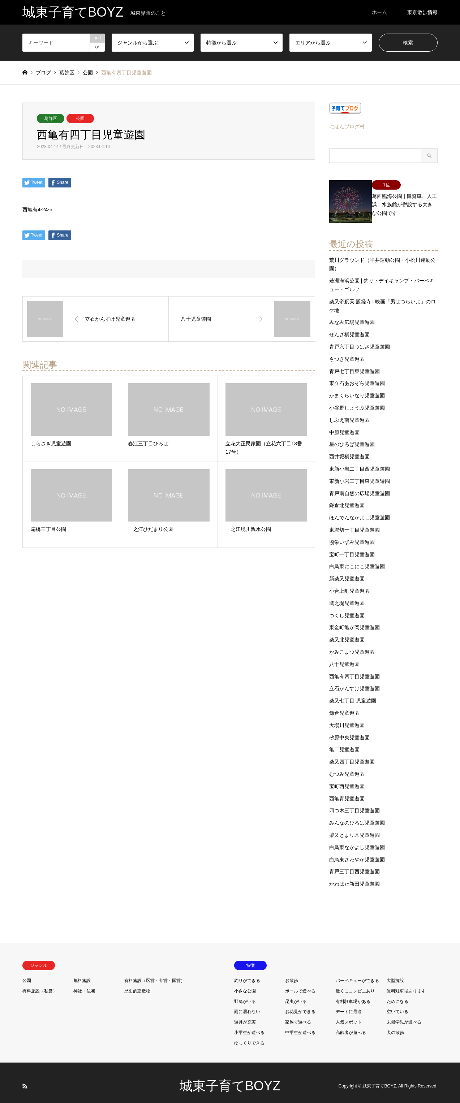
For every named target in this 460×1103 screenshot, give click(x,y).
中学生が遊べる (300, 1025)
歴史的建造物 (137, 984)
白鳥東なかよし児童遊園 (357, 840)
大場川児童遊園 (347, 718)
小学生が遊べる (249, 1025)
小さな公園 (245, 984)
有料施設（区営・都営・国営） (154, 973)
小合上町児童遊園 (349, 584)
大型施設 (395, 973)
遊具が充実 (245, 1015)
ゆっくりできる (249, 1036)
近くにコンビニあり (355, 984)
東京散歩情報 (422, 12)
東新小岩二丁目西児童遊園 (359, 462)
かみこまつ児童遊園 (352, 645)
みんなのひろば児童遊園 (357, 816)
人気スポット (349, 1015)
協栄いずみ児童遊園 (352, 535)
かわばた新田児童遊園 (354, 877)
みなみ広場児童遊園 (352, 316)
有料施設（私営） (39, 984)
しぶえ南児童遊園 (349, 413)
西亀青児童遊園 (347, 792)
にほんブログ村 (347, 126)
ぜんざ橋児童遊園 (349, 328)
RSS (24, 1079)
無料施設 (82, 973)
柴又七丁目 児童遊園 (352, 694)
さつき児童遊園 (347, 352)
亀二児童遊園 (344, 743)
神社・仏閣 (84, 984)
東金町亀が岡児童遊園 (354, 621)
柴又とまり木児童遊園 (354, 828)
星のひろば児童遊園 (352, 438)
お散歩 (291, 973)
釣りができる (247, 973)
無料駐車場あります (406, 984)
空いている (397, 1005)
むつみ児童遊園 (347, 767)
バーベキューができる (357, 973)
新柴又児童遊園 (347, 572)
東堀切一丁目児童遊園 (354, 523)
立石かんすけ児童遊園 (354, 682)
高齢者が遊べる (351, 1025)
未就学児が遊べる (404, 1015)
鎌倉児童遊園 (344, 706)
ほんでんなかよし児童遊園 (359, 511)
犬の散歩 (395, 1025)
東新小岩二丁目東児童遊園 (359, 474)
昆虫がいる (296, 994)
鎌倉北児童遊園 (347, 499)
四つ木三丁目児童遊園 (354, 804)
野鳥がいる (245, 994)
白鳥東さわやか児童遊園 (357, 853)
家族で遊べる (298, 1015)
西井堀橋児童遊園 (349, 450)
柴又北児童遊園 (347, 633)
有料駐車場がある (353, 994)
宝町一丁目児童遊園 (352, 547)
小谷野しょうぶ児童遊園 (357, 401)
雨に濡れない (247, 1005)
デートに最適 (349, 1005)
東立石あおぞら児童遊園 (357, 377)
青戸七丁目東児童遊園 (354, 364)
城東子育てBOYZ (230, 1079)
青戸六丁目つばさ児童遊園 (359, 340)
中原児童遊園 (344, 425)
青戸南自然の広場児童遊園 (359, 486)
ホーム (379, 12)
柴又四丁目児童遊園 (352, 755)
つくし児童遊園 (347, 608)
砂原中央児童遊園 (349, 731)
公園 (80, 118)
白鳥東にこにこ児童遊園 (357, 560)
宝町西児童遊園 (347, 779)
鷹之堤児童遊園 (347, 596)
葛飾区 (50, 118)
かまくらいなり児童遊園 (357, 389)
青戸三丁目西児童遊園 (354, 865)
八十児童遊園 (344, 657)
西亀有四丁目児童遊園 (354, 669)
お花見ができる (300, 1005)
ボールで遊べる (300, 984)
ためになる (397, 994)
